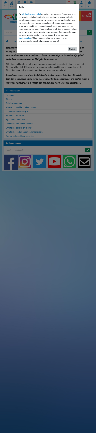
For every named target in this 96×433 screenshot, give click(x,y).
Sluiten (72, 49)
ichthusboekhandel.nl (31, 14)
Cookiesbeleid (25, 38)
